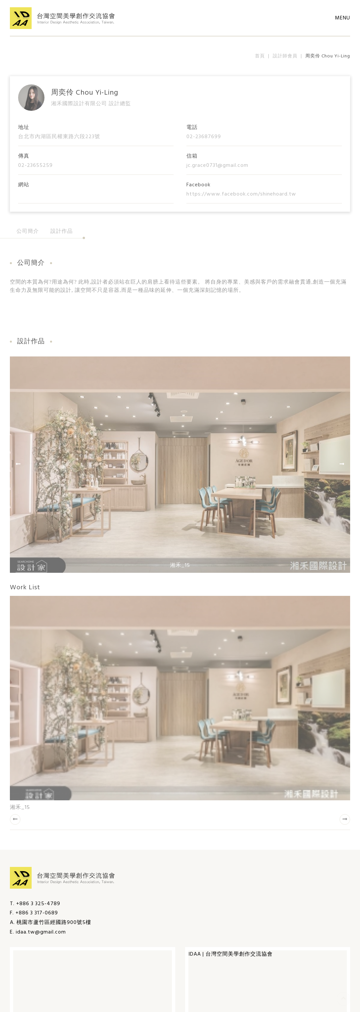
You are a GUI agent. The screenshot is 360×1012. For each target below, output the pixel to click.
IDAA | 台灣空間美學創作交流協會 (230, 954)
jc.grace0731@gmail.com (217, 165)
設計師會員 (285, 56)
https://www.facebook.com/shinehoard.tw (241, 194)
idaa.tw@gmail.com (41, 932)
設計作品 (61, 231)
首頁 (260, 56)
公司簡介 (27, 231)
